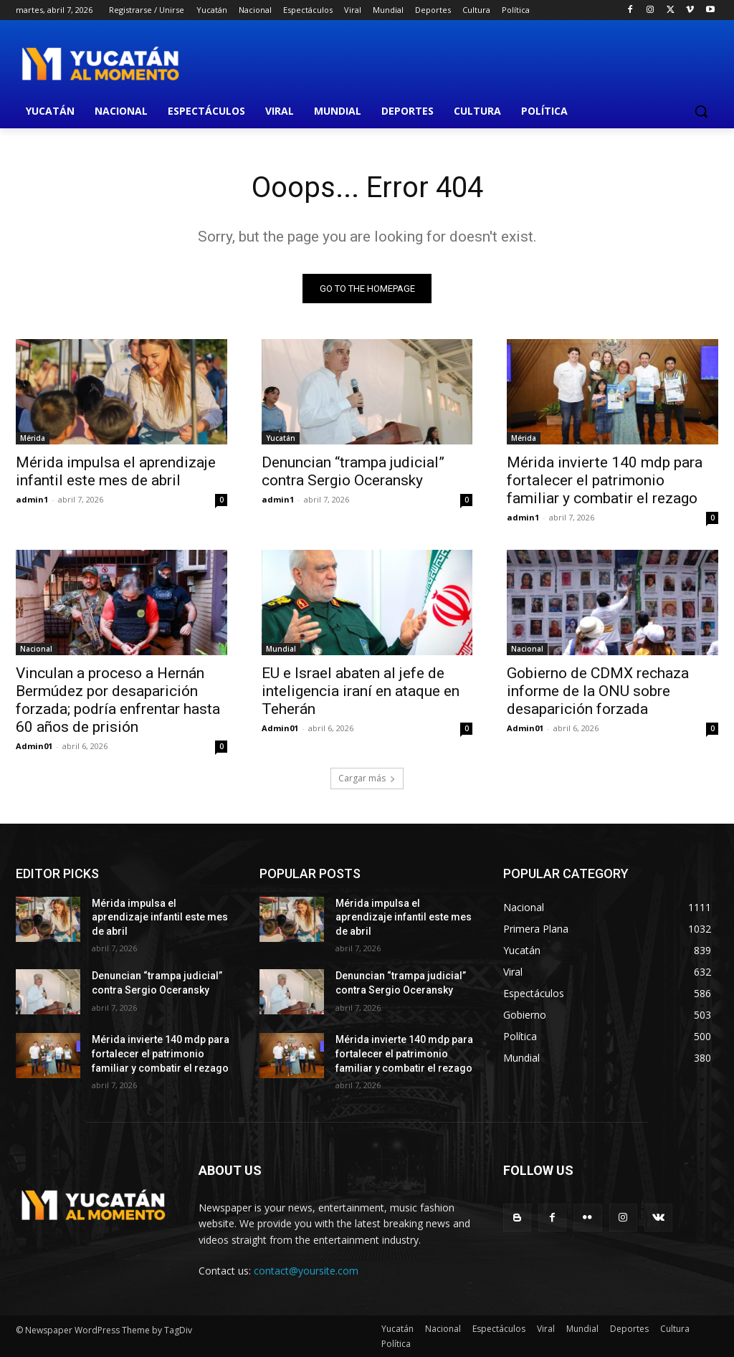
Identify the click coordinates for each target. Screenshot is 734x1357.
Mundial (281, 649)
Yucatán (280, 438)
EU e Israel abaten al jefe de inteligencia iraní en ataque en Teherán (360, 691)
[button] (701, 111)
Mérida (32, 438)
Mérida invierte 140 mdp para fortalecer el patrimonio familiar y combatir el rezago (604, 480)
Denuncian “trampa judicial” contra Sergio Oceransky (353, 471)
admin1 (32, 499)
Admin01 (34, 746)
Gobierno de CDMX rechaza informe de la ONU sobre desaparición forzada (598, 691)
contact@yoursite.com (306, 1270)
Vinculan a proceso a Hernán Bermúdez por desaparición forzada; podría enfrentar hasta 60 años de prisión (118, 700)
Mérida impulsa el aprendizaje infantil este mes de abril (116, 471)
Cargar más (367, 778)
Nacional (36, 649)
